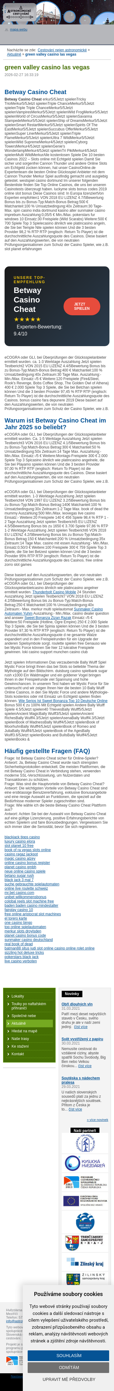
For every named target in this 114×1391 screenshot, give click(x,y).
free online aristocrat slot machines (33, 914)
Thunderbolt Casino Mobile (54, 592)
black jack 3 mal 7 (19, 880)
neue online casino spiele (25, 871)
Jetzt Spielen (82, 306)
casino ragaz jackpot (21, 854)
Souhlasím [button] (69, 1355)
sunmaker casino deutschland (29, 940)
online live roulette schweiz (26, 888)
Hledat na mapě (24, 1031)
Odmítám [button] (69, 1367)
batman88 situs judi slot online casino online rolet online (50, 948)
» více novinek (97, 1120)
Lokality (18, 996)
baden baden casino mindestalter (31, 905)
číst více (81, 1027)
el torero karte (16, 918)
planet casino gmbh (20, 867)
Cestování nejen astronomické (62, 50)
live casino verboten (21, 961)
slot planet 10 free (19, 846)
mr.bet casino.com (19, 893)
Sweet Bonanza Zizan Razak (47, 618)
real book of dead (19, 944)
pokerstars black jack (22, 957)
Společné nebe (24, 1016)
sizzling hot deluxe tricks (24, 952)
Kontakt (18, 1054)
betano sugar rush (19, 875)
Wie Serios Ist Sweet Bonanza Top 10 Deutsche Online (63, 701)
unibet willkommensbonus (25, 897)
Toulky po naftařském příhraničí (29, 1006)
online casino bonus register (27, 863)
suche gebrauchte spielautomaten (32, 884)
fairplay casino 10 (19, 910)
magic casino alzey (20, 858)
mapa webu (18, 29)
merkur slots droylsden (23, 931)
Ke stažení (20, 1046)
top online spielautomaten (25, 927)
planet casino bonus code (25, 935)
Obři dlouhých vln (77, 1004)
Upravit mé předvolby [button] (69, 1379)
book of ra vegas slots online (28, 850)
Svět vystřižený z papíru (82, 1039)
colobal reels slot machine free (29, 901)
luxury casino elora (20, 841)
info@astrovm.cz (18, 1321)
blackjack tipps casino (22, 837)
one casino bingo (18, 923)
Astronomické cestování (20, 12)
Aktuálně (14, 54)
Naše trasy (20, 1039)
